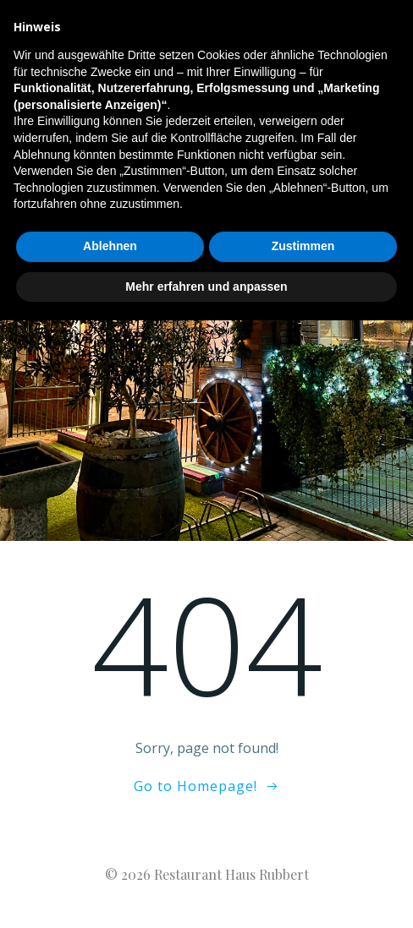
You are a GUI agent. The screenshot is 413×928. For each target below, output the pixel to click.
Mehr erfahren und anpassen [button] (206, 893)
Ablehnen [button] (110, 853)
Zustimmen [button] (303, 853)
